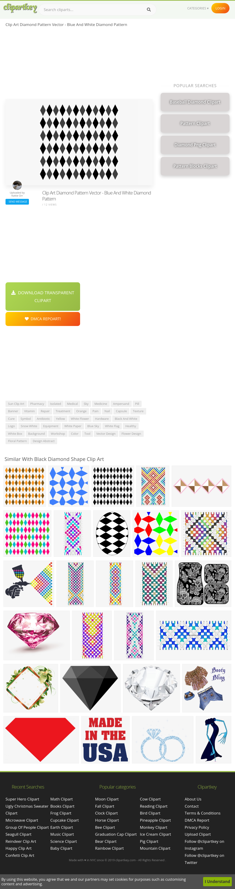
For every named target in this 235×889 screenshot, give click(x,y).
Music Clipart (62, 834)
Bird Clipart (150, 813)
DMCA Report (197, 820)
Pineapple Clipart (155, 820)
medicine (101, 404)
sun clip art (16, 404)
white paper (72, 426)
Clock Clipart (106, 813)
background (36, 434)
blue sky (93, 426)
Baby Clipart (61, 848)
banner (13, 411)
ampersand (121, 404)
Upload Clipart (198, 834)
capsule (121, 411)
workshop (58, 434)
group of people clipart (27, 827)
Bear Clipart (105, 841)
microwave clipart (22, 820)
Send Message (17, 201)
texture (138, 411)
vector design (106, 434)
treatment (63, 411)
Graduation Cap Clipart (116, 834)
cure (11, 419)
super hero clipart (22, 799)
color (74, 434)
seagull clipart (18, 834)
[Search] (149, 9)
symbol (26, 419)
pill (137, 404)
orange (81, 411)
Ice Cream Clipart (155, 834)
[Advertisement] (79, 64)
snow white (29, 426)
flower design (131, 434)
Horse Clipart (107, 820)
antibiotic (43, 419)
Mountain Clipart (155, 848)
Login (220, 8)
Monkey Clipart (154, 827)
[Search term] (98, 10)
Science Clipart (63, 841)
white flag (112, 426)
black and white (126, 419)
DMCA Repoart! (43, 318)
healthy (130, 426)
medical (72, 404)
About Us (193, 799)
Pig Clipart (149, 841)
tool (87, 434)
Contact (192, 806)
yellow (60, 419)
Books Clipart (62, 806)
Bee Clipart (105, 827)
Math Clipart (61, 799)
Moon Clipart (107, 799)
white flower (80, 419)
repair (45, 411)
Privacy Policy (197, 827)
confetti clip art (20, 855)
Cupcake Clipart (64, 820)
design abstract (44, 441)
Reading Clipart (154, 806)
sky (86, 404)
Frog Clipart (60, 813)
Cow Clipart (150, 799)
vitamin (29, 411)
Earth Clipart (61, 827)
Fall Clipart (104, 806)
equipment (50, 426)
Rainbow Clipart (109, 848)
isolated (55, 404)
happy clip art (19, 848)
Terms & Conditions (203, 813)
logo (11, 426)
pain (95, 411)
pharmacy (37, 404)
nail (107, 411)
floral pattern (17, 441)
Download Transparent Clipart (42, 296)
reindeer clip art (21, 841)
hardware (102, 419)
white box (15, 434)
